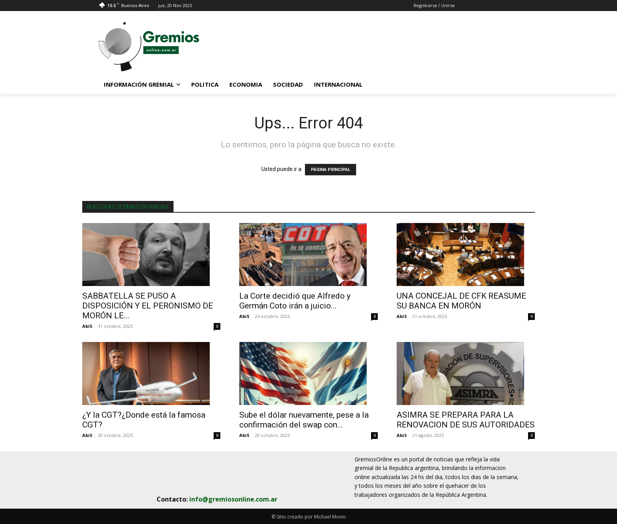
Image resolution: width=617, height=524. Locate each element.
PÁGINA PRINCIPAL (330, 169)
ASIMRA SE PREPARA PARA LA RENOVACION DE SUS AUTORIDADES (466, 419)
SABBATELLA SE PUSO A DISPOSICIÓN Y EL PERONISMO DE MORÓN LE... (147, 305)
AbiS (87, 326)
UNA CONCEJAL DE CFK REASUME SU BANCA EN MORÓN (461, 300)
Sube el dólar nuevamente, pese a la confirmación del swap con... (304, 419)
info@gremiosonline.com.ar (233, 499)
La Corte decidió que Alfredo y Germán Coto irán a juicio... (295, 300)
